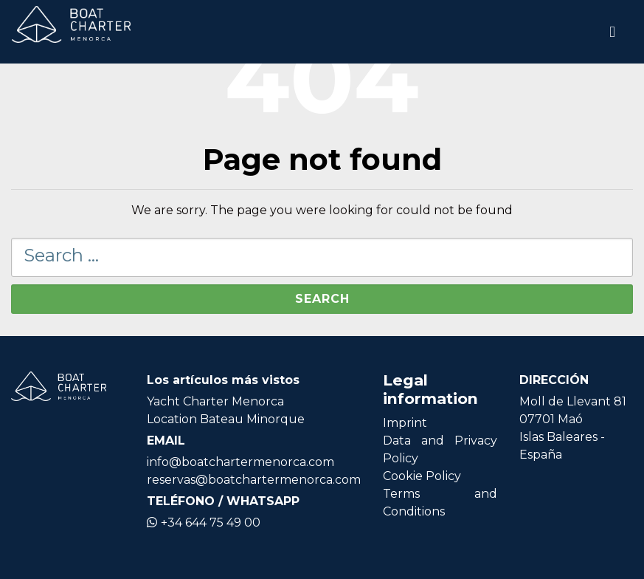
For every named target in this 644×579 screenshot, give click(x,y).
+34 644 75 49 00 (203, 522)
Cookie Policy (422, 476)
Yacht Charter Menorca (215, 401)
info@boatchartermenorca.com (240, 462)
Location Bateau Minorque (226, 419)
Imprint (405, 423)
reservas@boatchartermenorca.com (254, 480)
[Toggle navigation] (612, 32)
